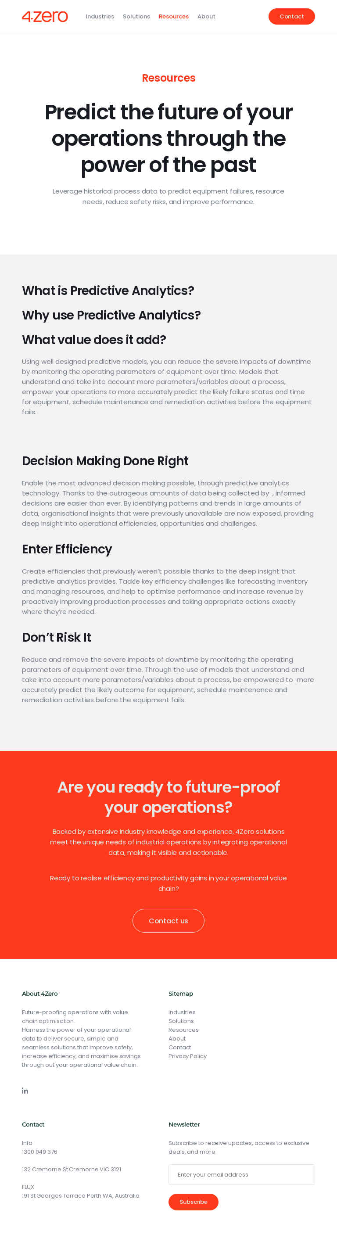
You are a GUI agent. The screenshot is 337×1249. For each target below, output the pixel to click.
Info (27, 1143)
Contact (292, 16)
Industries (100, 16)
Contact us (168, 921)
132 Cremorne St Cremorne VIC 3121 (71, 1169)
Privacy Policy (187, 1056)
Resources (174, 16)
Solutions (136, 16)
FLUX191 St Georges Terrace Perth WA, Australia (81, 1191)
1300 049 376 (39, 1152)
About (206, 16)
